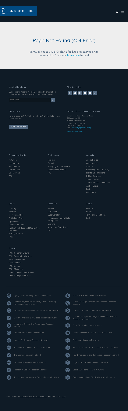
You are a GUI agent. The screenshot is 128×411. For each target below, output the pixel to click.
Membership (14, 166)
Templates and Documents (98, 183)
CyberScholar (54, 215)
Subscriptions (92, 179)
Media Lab (52, 204)
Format (51, 163)
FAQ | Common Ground (19, 253)
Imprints (12, 212)
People (89, 212)
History (89, 208)
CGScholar (52, 212)
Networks (13, 160)
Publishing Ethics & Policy (97, 170)
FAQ (11, 176)
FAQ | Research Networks (20, 256)
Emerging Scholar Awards (59, 166)
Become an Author (17, 225)
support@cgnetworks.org (81, 128)
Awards (89, 166)
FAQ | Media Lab (16, 269)
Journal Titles (92, 160)
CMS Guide (91, 192)
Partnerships (14, 170)
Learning (51, 224)
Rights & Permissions (95, 173)
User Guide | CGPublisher (20, 275)
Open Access (92, 163)
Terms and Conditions (75, 131)
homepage (73, 55)
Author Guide (92, 186)
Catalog (12, 208)
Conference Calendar (57, 170)
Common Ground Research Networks (33, 396)
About (89, 204)
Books (12, 204)
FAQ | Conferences (17, 259)
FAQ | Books (14, 266)
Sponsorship (14, 173)
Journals (90, 155)
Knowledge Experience (58, 227)
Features (51, 160)
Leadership (14, 163)
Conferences (53, 155)
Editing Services (93, 176)
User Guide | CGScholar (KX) (21, 272)
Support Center (18, 127)
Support (12, 248)
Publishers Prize (16, 218)
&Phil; (64, 396)
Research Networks (17, 155)
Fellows (51, 208)
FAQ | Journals (15, 263)
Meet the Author (16, 215)
